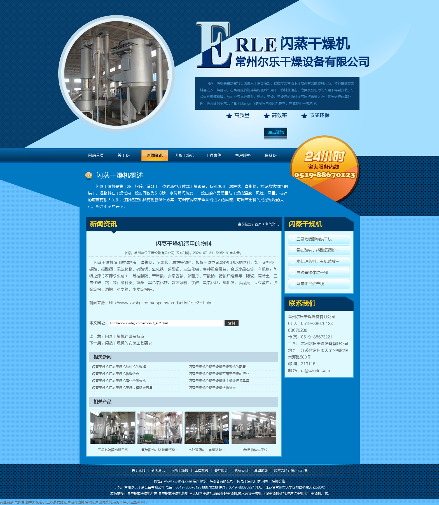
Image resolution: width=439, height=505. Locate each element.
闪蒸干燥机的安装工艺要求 (128, 343)
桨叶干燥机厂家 (316, 493)
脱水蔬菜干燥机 (249, 493)
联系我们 (272, 155)
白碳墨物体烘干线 (253, 450)
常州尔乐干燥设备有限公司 (154, 253)
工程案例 (213, 155)
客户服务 (243, 155)
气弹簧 (20, 502)
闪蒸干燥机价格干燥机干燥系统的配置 (217, 367)
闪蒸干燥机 (315, 44)
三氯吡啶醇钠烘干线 (113, 450)
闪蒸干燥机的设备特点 (124, 336)
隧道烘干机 (295, 493)
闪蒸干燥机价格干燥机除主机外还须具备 (219, 381)
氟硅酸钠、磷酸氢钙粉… (159, 450)
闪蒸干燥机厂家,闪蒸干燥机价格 (261, 481)
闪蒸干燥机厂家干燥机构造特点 (115, 374)
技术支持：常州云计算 (291, 470)
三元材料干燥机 (201, 493)
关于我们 (125, 155)
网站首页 (96, 155)
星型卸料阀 (138, 502)
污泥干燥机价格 (274, 493)
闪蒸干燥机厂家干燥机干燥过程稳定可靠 (122, 388)
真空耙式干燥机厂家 (142, 493)
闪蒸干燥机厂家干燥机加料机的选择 (119, 367)
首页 (258, 224)
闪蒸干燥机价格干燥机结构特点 (212, 388)
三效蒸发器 (54, 502)
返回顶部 (261, 470)
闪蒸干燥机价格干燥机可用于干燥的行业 (219, 374)
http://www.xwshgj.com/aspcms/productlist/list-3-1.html (161, 302)
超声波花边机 (35, 502)
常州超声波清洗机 (98, 502)
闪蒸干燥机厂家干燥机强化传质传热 (119, 381)
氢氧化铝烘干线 (310, 283)
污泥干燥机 (121, 502)
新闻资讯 (155, 155)
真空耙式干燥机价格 (173, 493)
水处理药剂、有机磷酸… (206, 450)
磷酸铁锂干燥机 (225, 493)
